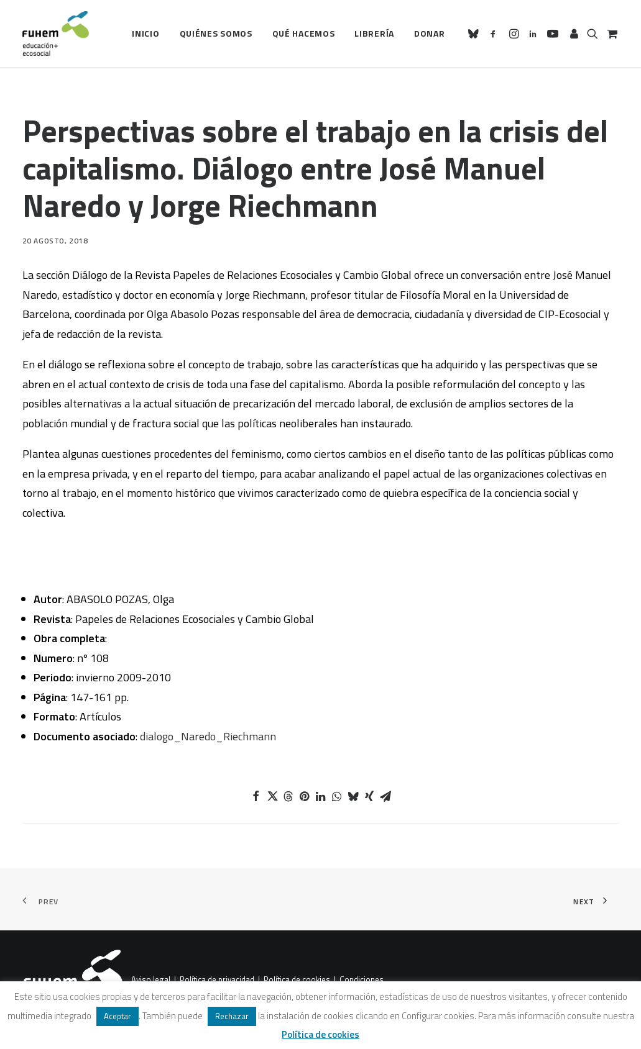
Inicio (145, 33)
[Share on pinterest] (304, 796)
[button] (475, 33)
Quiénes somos (216, 33)
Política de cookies (297, 979)
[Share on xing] (369, 796)
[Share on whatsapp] (337, 796)
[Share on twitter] (272, 796)
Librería (374, 33)
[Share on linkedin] (320, 796)
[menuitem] (145, 33)
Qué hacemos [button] (303, 33)
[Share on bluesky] (353, 796)
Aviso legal (150, 979)
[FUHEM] (56, 33)
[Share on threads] (288, 796)
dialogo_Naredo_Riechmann (208, 736)
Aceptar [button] (117, 1016)
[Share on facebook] (256, 796)
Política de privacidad (217, 979)
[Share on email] (385, 796)
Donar (429, 33)
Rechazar (232, 1016)
